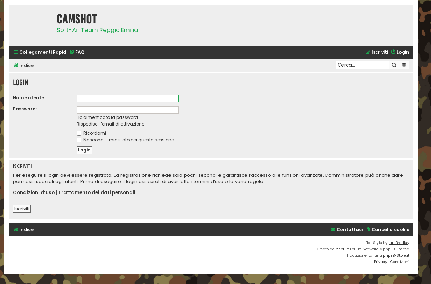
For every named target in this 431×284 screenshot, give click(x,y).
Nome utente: (29, 98)
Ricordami (91, 133)
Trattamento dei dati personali (96, 193)
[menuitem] (76, 52)
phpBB (341, 249)
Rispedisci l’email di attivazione (110, 124)
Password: (25, 109)
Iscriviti (21, 208)
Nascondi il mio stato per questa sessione (125, 140)
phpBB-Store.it (396, 255)
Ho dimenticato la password (107, 117)
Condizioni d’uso (34, 193)
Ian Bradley (399, 242)
